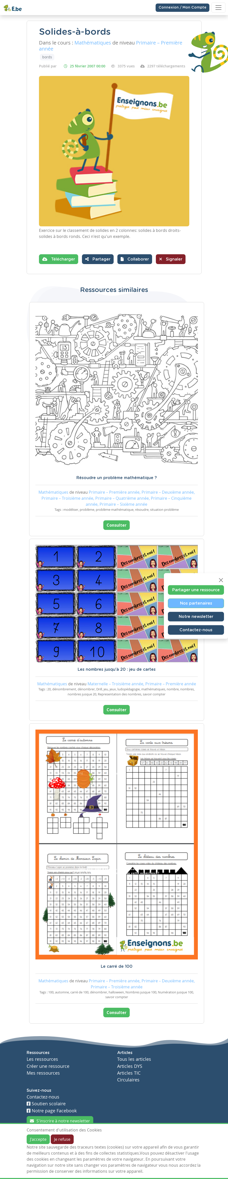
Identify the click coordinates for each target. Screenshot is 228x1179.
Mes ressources (43, 1073)
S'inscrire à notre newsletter (60, 1121)
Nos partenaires (196, 603)
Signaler (170, 259)
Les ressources (42, 1059)
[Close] (221, 580)
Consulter (116, 525)
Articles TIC (129, 1073)
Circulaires (128, 1080)
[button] (134, 259)
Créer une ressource (48, 1066)
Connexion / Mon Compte (182, 7)
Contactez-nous (195, 630)
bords (47, 57)
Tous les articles (134, 1059)
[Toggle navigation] (218, 8)
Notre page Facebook (52, 1111)
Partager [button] (97, 259)
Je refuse (62, 1139)
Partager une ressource (196, 590)
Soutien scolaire (46, 1104)
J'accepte (38, 1139)
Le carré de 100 (116, 966)
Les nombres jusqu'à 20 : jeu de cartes (117, 669)
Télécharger (58, 259)
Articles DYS (129, 1066)
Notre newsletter (196, 617)
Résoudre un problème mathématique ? (116, 478)
